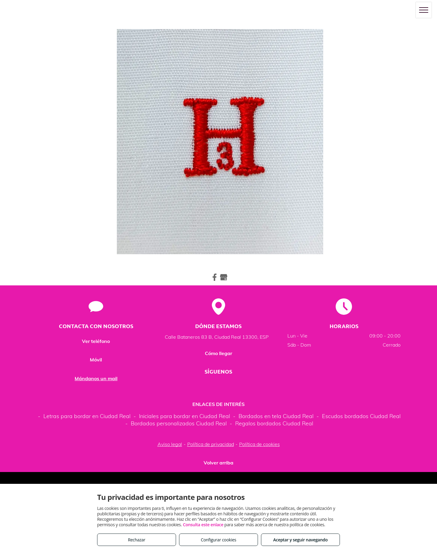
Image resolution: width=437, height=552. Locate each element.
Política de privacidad (210, 444)
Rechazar (136, 540)
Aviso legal (170, 444)
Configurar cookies (218, 540)
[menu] (424, 10)
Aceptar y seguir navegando (300, 540)
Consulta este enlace (203, 524)
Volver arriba (218, 463)
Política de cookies (259, 444)
